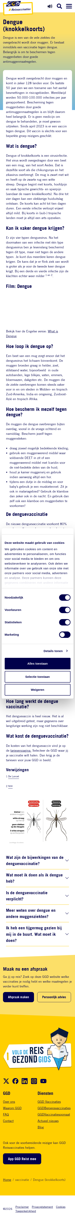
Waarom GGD (12, 1108)
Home (7, 1180)
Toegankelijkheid (25, 1211)
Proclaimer (22, 1206)
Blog (41, 1127)
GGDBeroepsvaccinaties (54, 1108)
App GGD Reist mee (22, 1159)
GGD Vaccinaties (49, 1102)
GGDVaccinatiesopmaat (54, 1114)
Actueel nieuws (48, 1121)
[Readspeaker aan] (49, 6)
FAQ (6, 1114)
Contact (8, 1121)
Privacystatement (42, 1206)
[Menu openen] (69, 6)
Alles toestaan (37, 663)
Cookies (60, 1206)
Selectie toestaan (37, 676)
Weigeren (37, 689)
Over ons (9, 1102)
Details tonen (53, 651)
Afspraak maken (18, 997)
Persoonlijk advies (54, 997)
